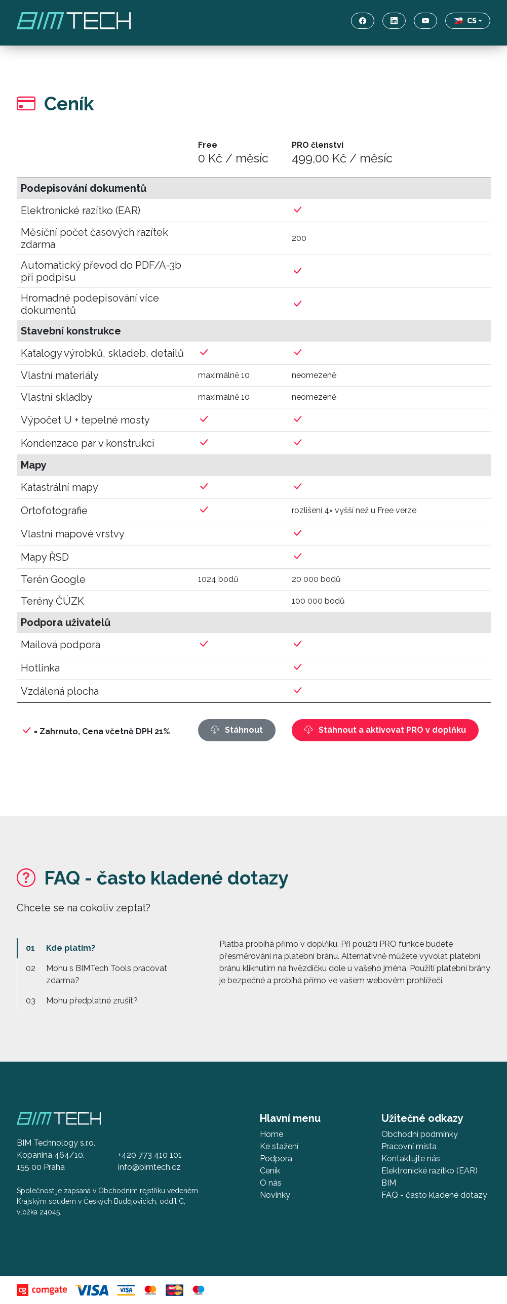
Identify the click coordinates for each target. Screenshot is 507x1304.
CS (465, 21)
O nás (271, 1183)
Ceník (270, 1170)
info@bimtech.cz (149, 1167)
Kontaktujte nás (410, 1158)
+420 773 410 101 (150, 1155)
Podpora (276, 1158)
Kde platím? (70, 948)
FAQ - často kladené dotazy (434, 1195)
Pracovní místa (409, 1146)
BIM (388, 1183)
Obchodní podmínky (419, 1134)
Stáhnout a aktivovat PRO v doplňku (385, 730)
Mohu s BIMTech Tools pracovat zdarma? (106, 974)
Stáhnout (237, 730)
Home (271, 1134)
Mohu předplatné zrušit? (92, 1000)
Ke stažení (279, 1146)
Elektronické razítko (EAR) (429, 1170)
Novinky (275, 1195)
